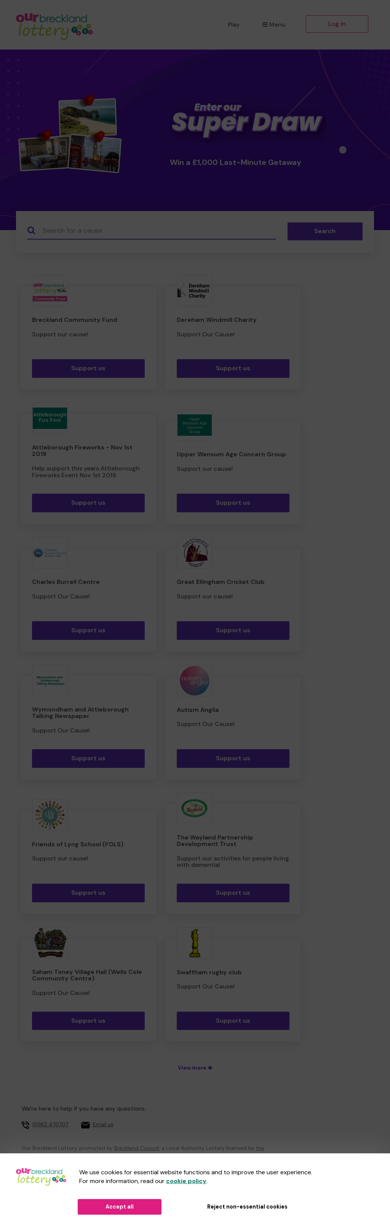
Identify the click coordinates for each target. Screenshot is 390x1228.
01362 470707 (50, 1124)
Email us (103, 1124)
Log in (337, 24)
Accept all (119, 1206)
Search (325, 231)
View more (195, 1067)
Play (234, 25)
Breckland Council (136, 1148)
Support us (88, 368)
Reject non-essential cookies (247, 1206)
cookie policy (186, 1181)
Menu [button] (274, 25)
